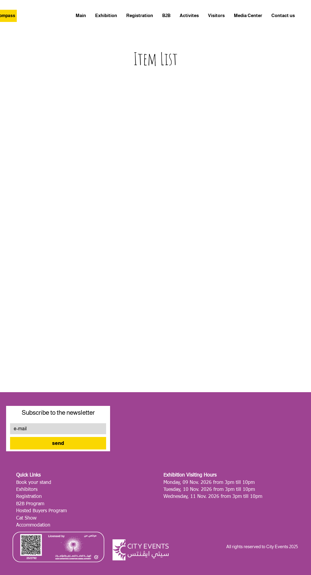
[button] (248, 15)
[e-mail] (56, 428)
